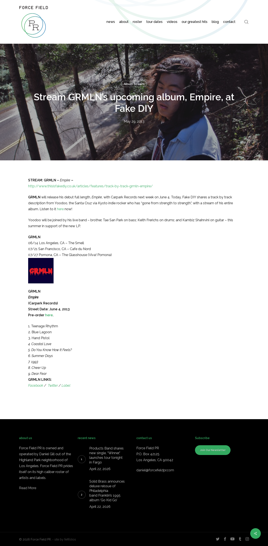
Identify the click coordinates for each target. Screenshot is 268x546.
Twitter (53, 386)
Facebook (35, 386)
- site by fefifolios (64, 539)
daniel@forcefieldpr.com (155, 470)
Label (66, 386)
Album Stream (134, 84)
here (60, 209)
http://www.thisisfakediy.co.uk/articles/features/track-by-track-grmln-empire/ (90, 186)
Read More (27, 488)
